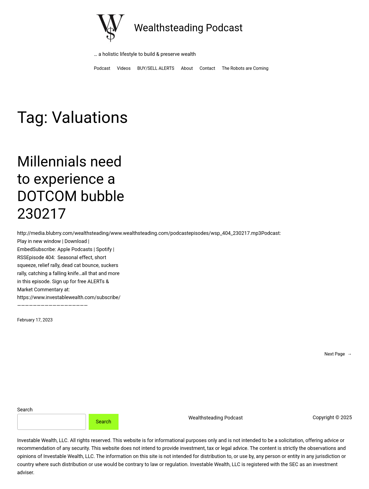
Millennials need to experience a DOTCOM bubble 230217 (70, 187)
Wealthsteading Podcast (188, 28)
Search (25, 409)
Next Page (338, 354)
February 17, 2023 (35, 320)
